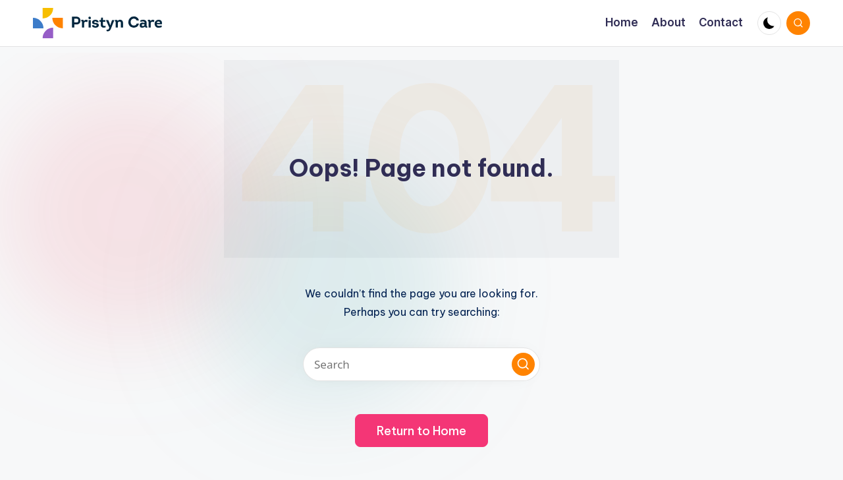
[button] (523, 364)
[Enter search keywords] (421, 364)
